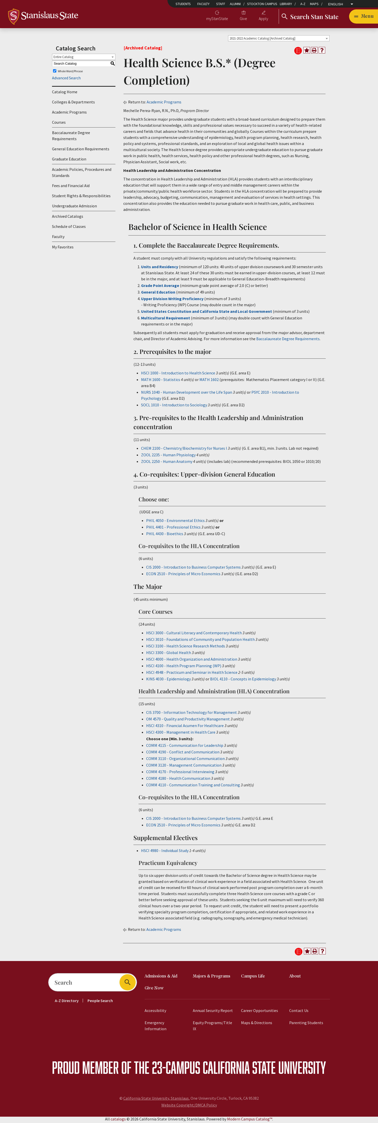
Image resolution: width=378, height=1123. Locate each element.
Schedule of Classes (69, 228)
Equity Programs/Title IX (212, 1027)
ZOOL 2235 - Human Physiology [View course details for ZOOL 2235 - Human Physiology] (168, 456)
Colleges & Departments (73, 103)
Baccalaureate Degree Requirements (71, 137)
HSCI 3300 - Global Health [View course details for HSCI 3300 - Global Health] (168, 654)
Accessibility (155, 1012)
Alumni (235, 4)
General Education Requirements (80, 150)
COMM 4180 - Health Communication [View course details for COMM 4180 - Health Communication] (178, 779)
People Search (100, 1002)
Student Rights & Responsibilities (81, 197)
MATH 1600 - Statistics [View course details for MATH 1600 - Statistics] (160, 381)
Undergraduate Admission (74, 207)
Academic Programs (69, 113)
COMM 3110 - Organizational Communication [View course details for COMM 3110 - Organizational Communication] (185, 760)
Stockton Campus (262, 4)
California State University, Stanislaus (156, 1099)
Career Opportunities (259, 1012)
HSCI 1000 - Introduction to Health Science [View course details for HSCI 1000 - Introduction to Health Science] (178, 374)
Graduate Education (69, 160)
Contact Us (298, 1012)
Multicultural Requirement (165, 319)
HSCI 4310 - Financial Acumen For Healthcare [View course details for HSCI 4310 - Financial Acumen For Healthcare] (185, 727)
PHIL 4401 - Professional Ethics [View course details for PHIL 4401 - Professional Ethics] (173, 528)
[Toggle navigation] (363, 17)
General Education (158, 293)
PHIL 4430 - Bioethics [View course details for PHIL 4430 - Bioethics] (164, 535)
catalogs (118, 1120)
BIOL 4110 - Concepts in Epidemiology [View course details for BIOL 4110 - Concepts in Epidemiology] (243, 680)
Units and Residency (159, 268)
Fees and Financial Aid (71, 187)
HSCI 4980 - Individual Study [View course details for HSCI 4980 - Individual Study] (164, 852)
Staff (220, 4)
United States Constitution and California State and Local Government (206, 312)
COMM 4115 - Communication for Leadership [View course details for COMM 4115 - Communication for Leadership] (184, 746)
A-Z (302, 4)
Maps (314, 4)
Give (243, 19)
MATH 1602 (209, 381)
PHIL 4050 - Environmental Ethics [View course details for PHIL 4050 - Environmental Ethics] (175, 521)
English (335, 4)
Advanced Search (66, 79)
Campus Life (253, 977)
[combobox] (279, 40)
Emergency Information (155, 1027)
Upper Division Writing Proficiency (172, 300)
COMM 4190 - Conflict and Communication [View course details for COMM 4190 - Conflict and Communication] (182, 753)
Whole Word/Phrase (70, 73)
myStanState (217, 19)
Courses (59, 123)
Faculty (203, 4)
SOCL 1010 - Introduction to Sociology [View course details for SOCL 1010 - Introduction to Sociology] (174, 406)
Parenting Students (306, 1024)
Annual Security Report (213, 1012)
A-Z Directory (67, 1002)
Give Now (154, 989)
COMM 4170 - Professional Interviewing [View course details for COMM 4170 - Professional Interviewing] (180, 773)
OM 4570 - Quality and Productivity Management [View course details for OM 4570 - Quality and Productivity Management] (188, 720)
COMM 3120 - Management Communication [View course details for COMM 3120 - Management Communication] (183, 766)
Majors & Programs (211, 977)
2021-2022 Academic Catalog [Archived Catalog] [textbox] (262, 40)
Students (183, 4)
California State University (264, 1069)
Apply (263, 19)
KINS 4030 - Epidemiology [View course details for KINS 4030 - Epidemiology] (168, 680)
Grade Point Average (160, 286)
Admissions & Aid (161, 977)
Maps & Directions (256, 1024)
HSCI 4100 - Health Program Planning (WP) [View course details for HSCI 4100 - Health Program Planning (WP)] (183, 667)
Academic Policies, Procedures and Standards (81, 174)
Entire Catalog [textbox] (63, 58)
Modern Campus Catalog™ (249, 1120)
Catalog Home (64, 93)
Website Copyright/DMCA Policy (189, 1106)
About (295, 977)
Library (286, 4)
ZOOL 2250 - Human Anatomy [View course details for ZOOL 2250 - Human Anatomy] (166, 462)
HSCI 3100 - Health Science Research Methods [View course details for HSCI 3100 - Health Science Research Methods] (185, 647)
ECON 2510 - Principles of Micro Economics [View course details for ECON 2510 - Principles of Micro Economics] (183, 575)
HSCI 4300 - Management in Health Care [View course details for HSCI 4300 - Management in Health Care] (180, 733)
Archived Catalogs (67, 218)
